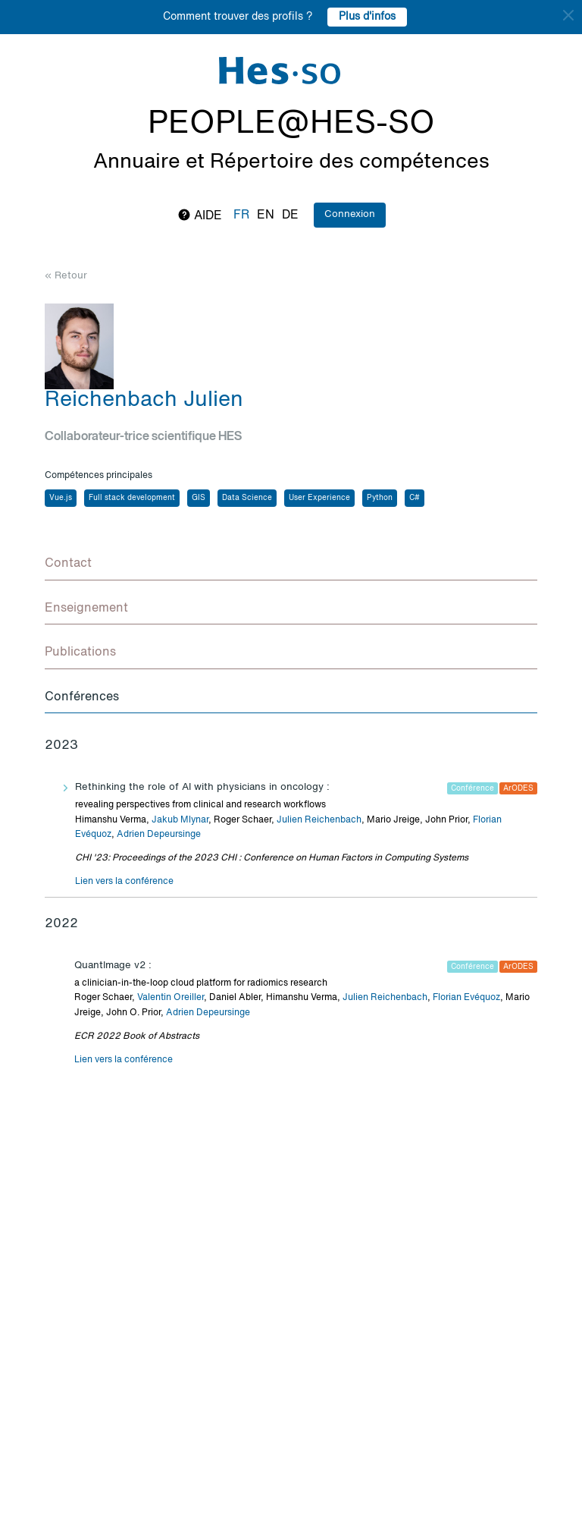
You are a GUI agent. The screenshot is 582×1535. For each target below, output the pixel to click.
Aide (199, 215)
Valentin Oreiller (170, 997)
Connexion (349, 214)
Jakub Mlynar (180, 820)
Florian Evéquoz (466, 997)
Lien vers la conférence (124, 881)
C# (414, 498)
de (290, 215)
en (265, 215)
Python (380, 498)
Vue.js (60, 498)
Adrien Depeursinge (159, 834)
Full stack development (132, 498)
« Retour (66, 276)
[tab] (291, 564)
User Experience (319, 498)
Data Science (247, 498)
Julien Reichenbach (319, 820)
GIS (198, 498)
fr (241, 215)
